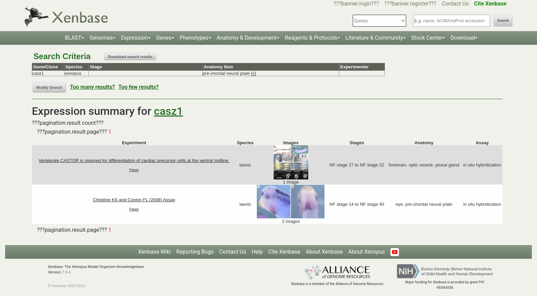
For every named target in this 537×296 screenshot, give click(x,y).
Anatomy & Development (247, 38)
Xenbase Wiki (154, 251)
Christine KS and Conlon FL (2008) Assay (134, 199)
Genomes (101, 38)
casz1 (168, 111)
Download (463, 38)
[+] (253, 73)
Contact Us (455, 3)
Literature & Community (374, 38)
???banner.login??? (356, 3)
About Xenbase (324, 251)
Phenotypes (194, 38)
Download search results (130, 57)
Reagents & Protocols (311, 38)
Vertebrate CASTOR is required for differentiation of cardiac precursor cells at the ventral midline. (134, 160)
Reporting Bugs (195, 251)
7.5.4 (66, 272)
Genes (164, 38)
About (366, 251)
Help (257, 251)
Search (503, 20)
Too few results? (138, 87)
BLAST (73, 38)
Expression (134, 38)
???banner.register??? (410, 3)
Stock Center (426, 38)
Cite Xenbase (284, 251)
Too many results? (92, 87)
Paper (134, 170)
